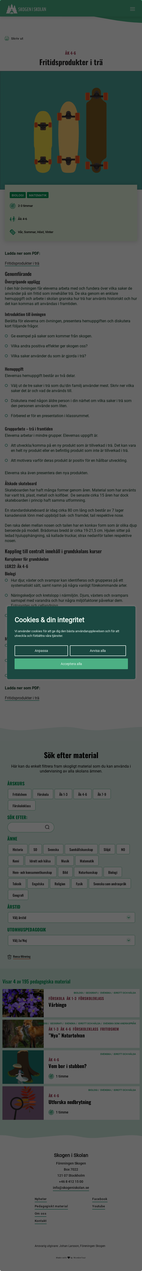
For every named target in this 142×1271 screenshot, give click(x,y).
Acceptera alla (71, 664)
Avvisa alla (98, 651)
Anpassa (41, 651)
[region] (71, 635)
